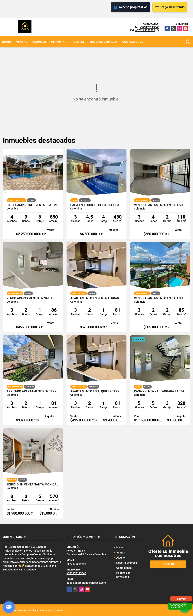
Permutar (59, 41)
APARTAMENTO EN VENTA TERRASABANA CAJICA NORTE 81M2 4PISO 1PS (96, 298)
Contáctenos (132, 41)
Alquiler (39, 41)
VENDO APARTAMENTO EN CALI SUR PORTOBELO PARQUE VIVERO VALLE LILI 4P (160, 205)
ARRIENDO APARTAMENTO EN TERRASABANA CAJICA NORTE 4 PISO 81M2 (33, 391)
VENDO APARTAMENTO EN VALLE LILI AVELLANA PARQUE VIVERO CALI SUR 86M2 (33, 298)
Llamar (181, 599)
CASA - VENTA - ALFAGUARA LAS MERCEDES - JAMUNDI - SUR (160, 391)
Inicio (6, 41)
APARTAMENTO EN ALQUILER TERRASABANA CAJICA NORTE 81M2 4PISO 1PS (96, 391)
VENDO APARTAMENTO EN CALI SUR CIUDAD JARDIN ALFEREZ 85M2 (160, 298)
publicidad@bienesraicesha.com (86, 582)
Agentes (78, 41)
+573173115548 (149, 27)
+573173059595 (145, 30)
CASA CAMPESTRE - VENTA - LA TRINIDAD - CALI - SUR (33, 205)
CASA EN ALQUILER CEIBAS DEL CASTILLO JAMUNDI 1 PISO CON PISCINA (96, 205)
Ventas (21, 41)
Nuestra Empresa (103, 41)
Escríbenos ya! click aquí (177, 606)
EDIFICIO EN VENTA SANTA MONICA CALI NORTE (33, 484)
